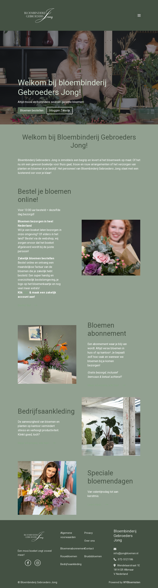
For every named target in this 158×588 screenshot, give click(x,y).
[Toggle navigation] (139, 15)
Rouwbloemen (68, 556)
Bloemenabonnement (72, 548)
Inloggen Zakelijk (59, 110)
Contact (89, 548)
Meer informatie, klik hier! (107, 385)
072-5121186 (123, 559)
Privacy (88, 532)
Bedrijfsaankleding (70, 564)
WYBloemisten (131, 582)
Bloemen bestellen (31, 110)
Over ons (89, 540)
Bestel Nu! (27, 305)
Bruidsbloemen (93, 556)
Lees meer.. (98, 504)
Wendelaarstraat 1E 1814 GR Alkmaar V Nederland (127, 570)
